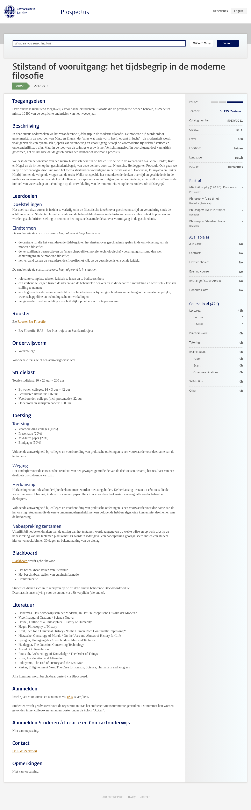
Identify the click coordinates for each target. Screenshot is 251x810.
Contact (145, 797)
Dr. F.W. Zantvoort (24, 751)
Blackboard (20, 561)
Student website (112, 797)
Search (227, 43)
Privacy (131, 797)
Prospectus (75, 12)
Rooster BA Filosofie (31, 321)
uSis (70, 696)
